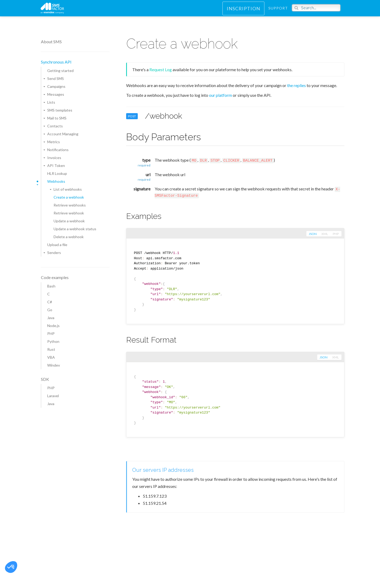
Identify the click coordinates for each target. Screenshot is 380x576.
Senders (54, 252)
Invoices (54, 157)
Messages (55, 94)
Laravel (53, 395)
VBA (51, 357)
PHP (51, 333)
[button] (11, 567)
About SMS (51, 41)
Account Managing (62, 134)
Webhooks (56, 181)
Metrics (53, 142)
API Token (56, 165)
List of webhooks (68, 189)
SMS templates (59, 110)
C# (49, 302)
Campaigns (56, 86)
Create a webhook (69, 197)
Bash (51, 286)
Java (50, 317)
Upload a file (57, 244)
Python (53, 341)
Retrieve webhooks (70, 205)
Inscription (243, 12)
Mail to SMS (56, 118)
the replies (296, 85)
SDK (45, 379)
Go (49, 310)
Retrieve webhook (69, 213)
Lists (51, 102)
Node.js (53, 325)
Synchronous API (56, 61)
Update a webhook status (75, 229)
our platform (220, 95)
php (336, 234)
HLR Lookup (57, 173)
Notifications (58, 149)
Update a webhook (69, 221)
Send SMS (55, 78)
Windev (53, 365)
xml (324, 234)
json (312, 234)
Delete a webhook (69, 236)
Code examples (55, 277)
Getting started (60, 70)
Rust (51, 349)
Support (278, 11)
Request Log (160, 69)
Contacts (55, 126)
